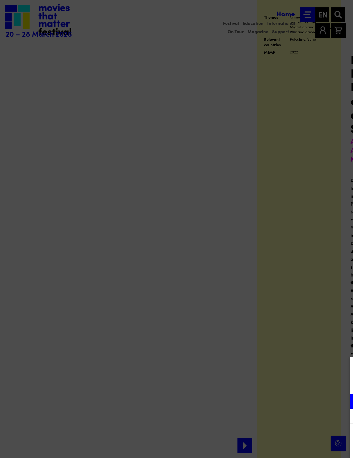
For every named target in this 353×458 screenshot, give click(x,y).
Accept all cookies (311, 434)
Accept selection (311, 448)
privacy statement (291, 385)
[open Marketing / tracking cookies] (345, 417)
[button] (306, 401)
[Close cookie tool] (345, 366)
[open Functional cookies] (345, 402)
